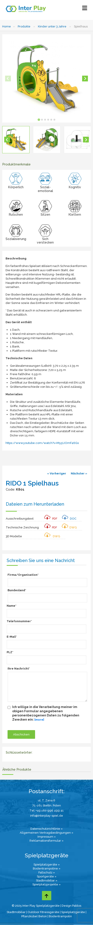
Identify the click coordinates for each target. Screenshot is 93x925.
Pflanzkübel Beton (34, 916)
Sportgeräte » (46, 876)
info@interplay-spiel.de (46, 815)
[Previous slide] (8, 78)
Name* (11, 605)
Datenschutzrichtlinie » (46, 828)
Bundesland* (17, 590)
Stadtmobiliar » (46, 880)
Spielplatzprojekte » (46, 884)
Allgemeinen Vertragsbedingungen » (46, 832)
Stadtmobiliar (16, 912)
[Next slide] (85, 78)
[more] (39, 719)
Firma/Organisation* (23, 574)
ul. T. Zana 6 (46, 800)
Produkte (24, 26)
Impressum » (47, 836)
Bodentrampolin (60, 916)
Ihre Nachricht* (19, 668)
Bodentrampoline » (46, 868)
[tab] (39, 119)
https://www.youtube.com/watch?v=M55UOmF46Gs (42, 443)
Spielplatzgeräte (73, 912)
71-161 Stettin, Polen (46, 805)
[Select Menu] (85, 9)
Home (6, 26)
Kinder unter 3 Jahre (52, 26)
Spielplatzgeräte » (47, 864)
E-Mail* (12, 636)
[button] (16, 139)
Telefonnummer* (19, 621)
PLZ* (10, 652)
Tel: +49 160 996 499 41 (47, 810)
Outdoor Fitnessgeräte (43, 912)
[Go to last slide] (7, 139)
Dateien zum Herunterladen (35, 504)
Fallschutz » (46, 872)
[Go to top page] (46, 895)
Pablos (76, 905)
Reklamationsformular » (46, 840)
